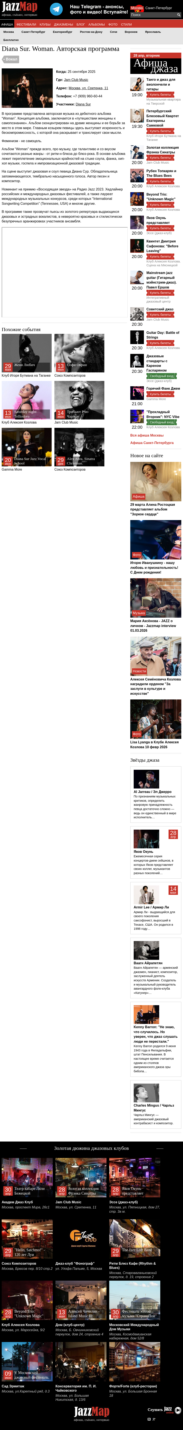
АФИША (7, 24)
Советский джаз (159, 309)
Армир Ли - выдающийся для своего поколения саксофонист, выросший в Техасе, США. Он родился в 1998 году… (154, 920)
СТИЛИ (126, 24)
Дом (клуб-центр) (69, 1325)
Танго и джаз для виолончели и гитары (160, 84)
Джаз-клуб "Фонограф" (75, 1263)
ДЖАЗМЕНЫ (63, 24)
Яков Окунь (143, 851)
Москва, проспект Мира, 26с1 (26, 1207)
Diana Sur (83, 104)
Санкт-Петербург (158, 8)
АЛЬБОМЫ (96, 24)
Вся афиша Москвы (147, 435)
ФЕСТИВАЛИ (26, 24)
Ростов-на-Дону (91, 31)
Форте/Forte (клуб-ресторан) (133, 1386)
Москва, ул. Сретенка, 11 (88, 88)
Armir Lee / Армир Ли (151, 907)
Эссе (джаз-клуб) (159, 233)
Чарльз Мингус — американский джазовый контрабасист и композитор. (153, 1119)
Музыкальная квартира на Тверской (163, 101)
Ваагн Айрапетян (148, 963)
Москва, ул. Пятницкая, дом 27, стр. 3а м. (134, 1209)
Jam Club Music (76, 80)
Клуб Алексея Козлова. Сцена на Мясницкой (163, 263)
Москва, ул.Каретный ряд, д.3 (26, 1391)
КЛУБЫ (45, 24)
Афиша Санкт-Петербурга (152, 443)
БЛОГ (81, 24)
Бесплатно (11, 40)
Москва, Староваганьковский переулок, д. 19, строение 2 (133, 1275)
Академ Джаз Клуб (17, 1202)
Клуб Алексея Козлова (27, 402)
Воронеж (131, 31)
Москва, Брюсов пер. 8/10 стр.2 (27, 1268)
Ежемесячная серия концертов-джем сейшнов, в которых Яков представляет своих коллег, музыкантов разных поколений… (153, 865)
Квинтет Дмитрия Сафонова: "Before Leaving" (162, 246)
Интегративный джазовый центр (158, 299)
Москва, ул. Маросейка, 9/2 (23, 1330)
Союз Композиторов (79, 355)
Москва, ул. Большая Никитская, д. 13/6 (72, 1398)
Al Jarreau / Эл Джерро (153, 792)
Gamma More (27, 449)
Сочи (113, 31)
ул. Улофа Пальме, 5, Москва (78, 1268)
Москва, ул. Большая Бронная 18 (133, 1393)
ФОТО (113, 24)
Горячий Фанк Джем (163, 388)
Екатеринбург (62, 31)
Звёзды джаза (144, 760)
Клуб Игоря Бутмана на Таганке (27, 355)
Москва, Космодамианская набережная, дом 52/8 (130, 1336)
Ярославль (153, 31)
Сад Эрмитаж (13, 1386)
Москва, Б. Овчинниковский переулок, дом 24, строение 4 (79, 1332)
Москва (137, 8)
